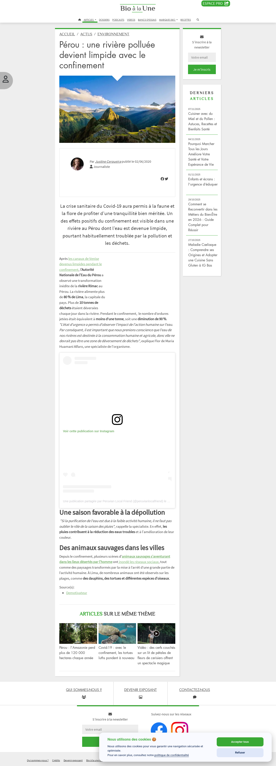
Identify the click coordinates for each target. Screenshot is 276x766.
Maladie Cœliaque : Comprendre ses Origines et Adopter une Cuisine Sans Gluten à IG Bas (202, 255)
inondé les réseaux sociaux (138, 561)
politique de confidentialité (171, 755)
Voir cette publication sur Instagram (88, 431)
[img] (162, 179)
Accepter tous (240, 741)
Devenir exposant (73, 760)
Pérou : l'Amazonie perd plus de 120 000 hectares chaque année (77, 652)
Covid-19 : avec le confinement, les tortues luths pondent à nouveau (116, 652)
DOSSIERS (104, 19)
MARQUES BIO (167, 19)
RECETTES (185, 19)
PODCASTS (118, 19)
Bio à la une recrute (96, 760)
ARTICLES (89, 19)
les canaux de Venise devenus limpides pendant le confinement (80, 264)
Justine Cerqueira (108, 161)
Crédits (56, 760)
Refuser (240, 752)
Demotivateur (76, 592)
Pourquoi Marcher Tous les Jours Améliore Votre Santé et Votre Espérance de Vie (201, 154)
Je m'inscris (201, 69)
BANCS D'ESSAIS (147, 19)
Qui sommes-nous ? (38, 760)
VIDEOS (131, 19)
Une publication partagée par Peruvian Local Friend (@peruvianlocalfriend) (113, 501)
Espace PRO (216, 3)
